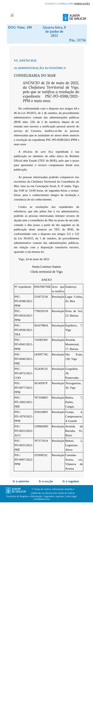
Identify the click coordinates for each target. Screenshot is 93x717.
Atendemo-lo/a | (42, 499)
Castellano (65, 3)
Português (82, 3)
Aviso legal (71, 496)
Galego (50, 3)
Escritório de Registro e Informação (24, 496)
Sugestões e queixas (54, 496)
